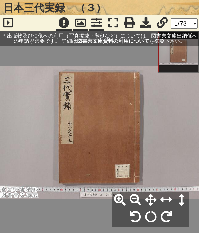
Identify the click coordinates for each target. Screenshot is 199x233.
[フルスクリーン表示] (113, 23)
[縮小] (135, 200)
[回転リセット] (150, 217)
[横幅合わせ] (166, 200)
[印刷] (129, 23)
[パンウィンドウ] (80, 23)
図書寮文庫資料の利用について (113, 41)
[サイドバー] (8, 23)
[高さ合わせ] (181, 200)
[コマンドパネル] (96, 23)
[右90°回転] (166, 217)
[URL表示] (162, 23)
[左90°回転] (135, 217)
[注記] (64, 23)
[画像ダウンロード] (146, 23)
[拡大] (120, 200)
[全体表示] (150, 200)
